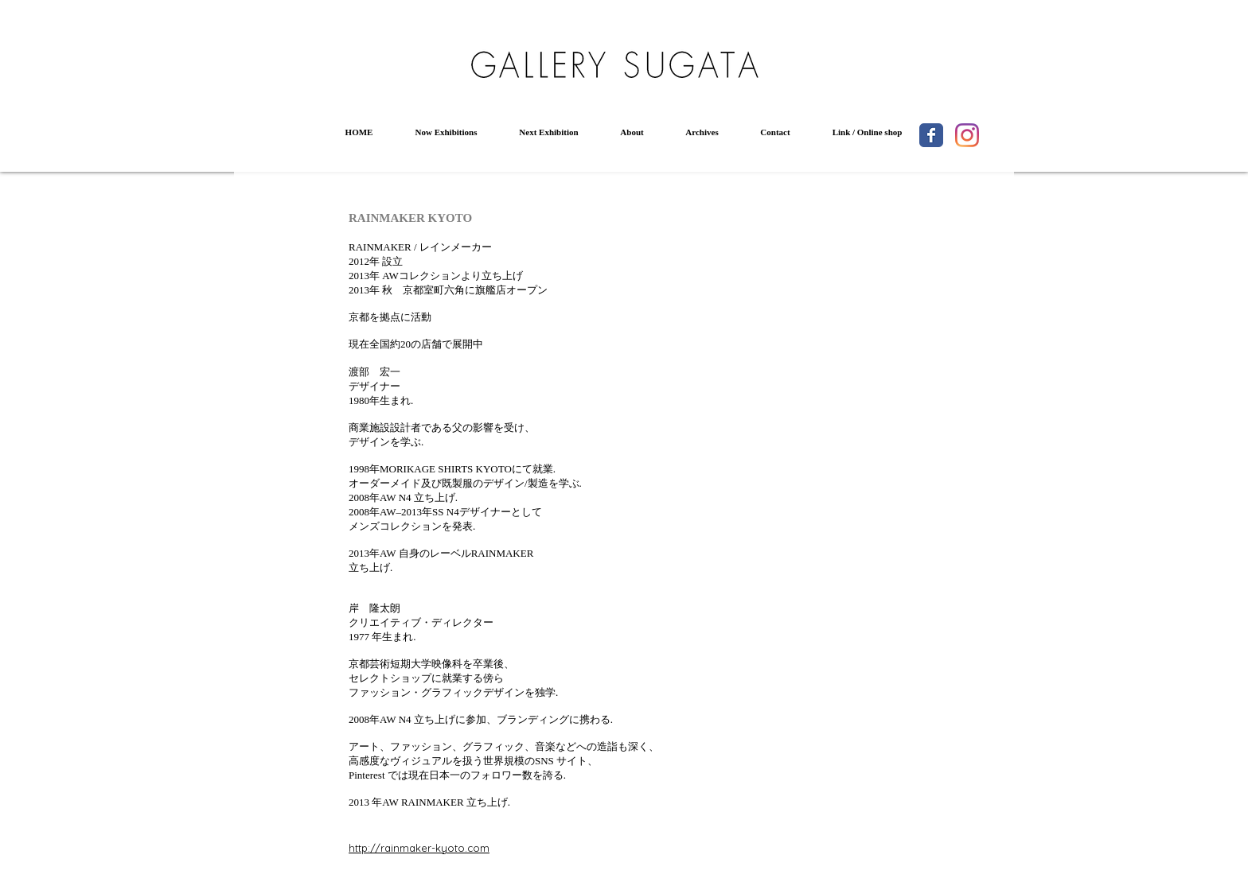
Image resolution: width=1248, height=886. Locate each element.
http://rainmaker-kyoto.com (419, 847)
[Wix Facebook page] (931, 135)
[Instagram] (967, 135)
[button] (446, 132)
